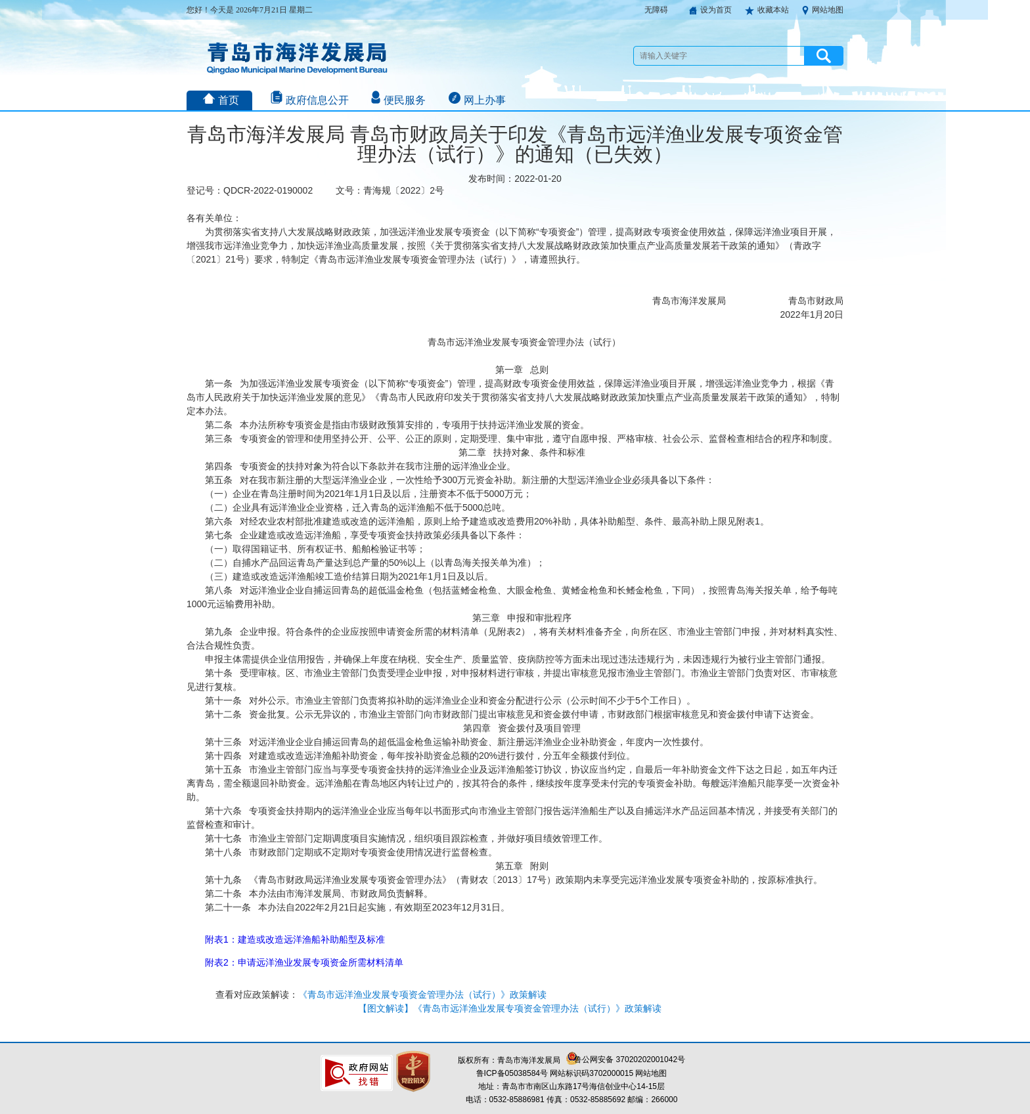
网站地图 (827, 9)
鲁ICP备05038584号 (512, 1073)
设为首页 (716, 9)
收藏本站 (773, 9)
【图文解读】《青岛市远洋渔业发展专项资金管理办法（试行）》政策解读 (509, 1008)
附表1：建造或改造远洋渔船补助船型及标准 (295, 939)
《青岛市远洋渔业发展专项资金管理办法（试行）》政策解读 (422, 994)
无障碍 (656, 9)
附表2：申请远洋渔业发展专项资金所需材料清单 (304, 962)
